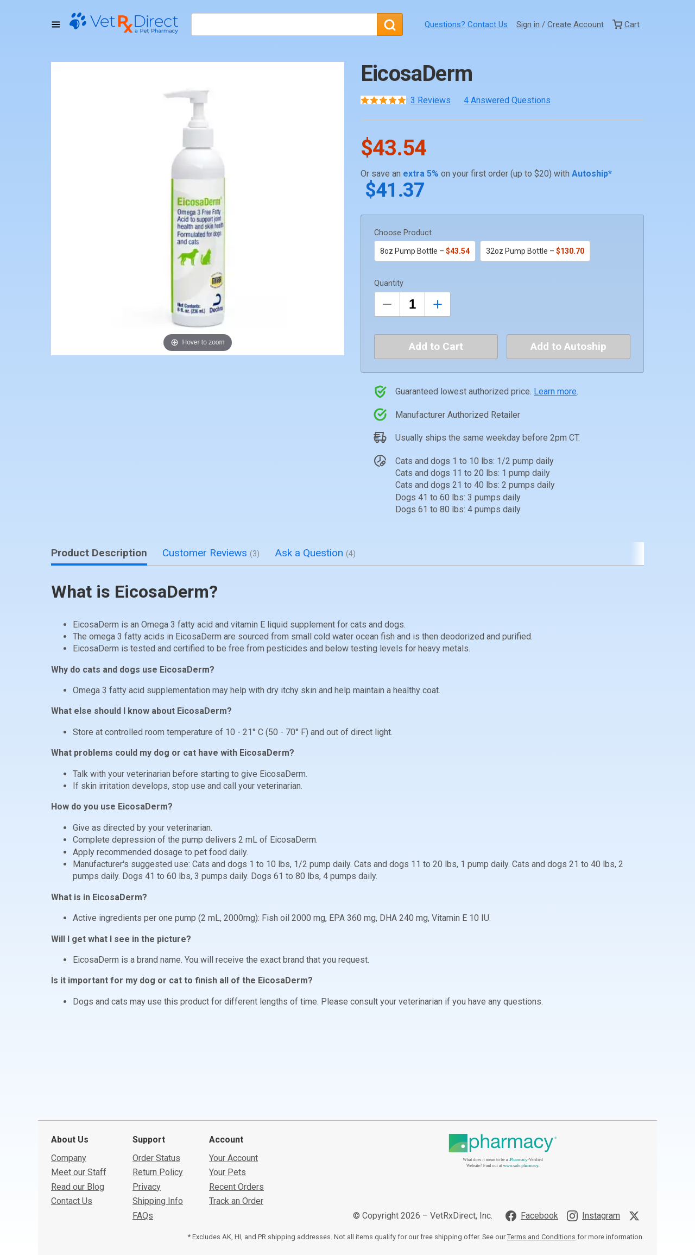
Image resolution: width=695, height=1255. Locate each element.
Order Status (156, 1076)
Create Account (575, 24)
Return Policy (157, 1090)
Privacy (146, 1105)
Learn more (555, 391)
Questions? (445, 24)
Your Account (233, 1076)
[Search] (390, 24)
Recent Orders (236, 1105)
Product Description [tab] (99, 553)
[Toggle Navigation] (56, 24)
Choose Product (403, 232)
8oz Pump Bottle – (425, 251)
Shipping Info (157, 1119)
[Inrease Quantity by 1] (437, 304)
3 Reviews (430, 100)
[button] (197, 208)
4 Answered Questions (507, 100)
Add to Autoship (568, 346)
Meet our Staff (78, 1090)
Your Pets (227, 1090)
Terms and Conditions (541, 1155)
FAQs (142, 1133)
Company (68, 1076)
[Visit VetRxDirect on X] (636, 1134)
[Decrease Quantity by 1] (387, 304)
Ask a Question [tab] (315, 553)
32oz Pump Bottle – (535, 251)
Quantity (388, 283)
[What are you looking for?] (284, 24)
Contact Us (487, 24)
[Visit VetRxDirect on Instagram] (593, 1134)
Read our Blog (77, 1105)
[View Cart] (626, 24)
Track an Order (236, 1119)
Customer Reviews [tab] (211, 553)
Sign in (528, 24)
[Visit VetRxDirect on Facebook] (532, 1134)
